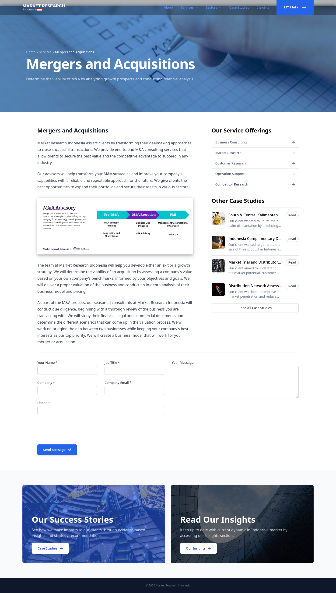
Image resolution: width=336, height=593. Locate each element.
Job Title (112, 362)
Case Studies (239, 7)
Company (46, 382)
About (169, 7)
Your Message (183, 362)
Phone (43, 402)
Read (292, 215)
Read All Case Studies (255, 308)
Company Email (118, 382)
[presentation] (72, 431)
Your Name (47, 362)
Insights (262, 7)
